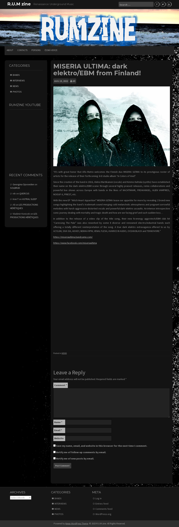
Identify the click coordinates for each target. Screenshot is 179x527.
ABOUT (10, 50)
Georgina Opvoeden (23, 184)
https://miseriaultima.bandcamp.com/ (73, 237)
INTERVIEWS (19, 80)
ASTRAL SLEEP (29, 199)
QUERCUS (24, 193)
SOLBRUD (15, 187)
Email (58, 430)
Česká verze (51, 50)
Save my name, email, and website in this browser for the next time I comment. (101, 445)
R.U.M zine (19, 3)
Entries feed (101, 503)
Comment (60, 385)
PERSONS (36, 50)
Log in (98, 498)
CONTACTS (22, 50)
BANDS (16, 74)
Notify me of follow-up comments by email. (81, 452)
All (74, 81)
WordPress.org (103, 514)
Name (58, 422)
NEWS (64, 353)
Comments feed (103, 508)
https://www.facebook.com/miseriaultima (75, 242)
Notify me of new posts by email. (75, 458)
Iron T (16, 199)
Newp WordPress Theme (76, 523)
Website (59, 438)
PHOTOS (17, 91)
